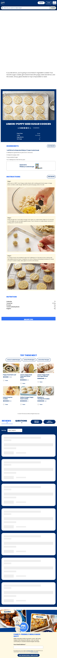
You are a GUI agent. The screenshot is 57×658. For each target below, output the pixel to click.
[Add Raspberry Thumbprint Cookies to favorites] (38, 404)
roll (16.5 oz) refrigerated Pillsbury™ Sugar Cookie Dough (23, 150)
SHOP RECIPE (51, 146)
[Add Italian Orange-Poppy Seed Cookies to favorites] (21, 404)
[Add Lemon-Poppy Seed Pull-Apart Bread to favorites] (38, 382)
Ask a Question (49, 421)
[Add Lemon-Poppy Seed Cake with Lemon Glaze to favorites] (21, 383)
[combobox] (25, 8)
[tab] (7, 422)
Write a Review (36, 421)
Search (53, 8)
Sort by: (3, 430)
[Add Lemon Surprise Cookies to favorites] (4, 404)
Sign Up (41, 2)
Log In (48, 2)
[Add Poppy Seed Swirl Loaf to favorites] (4, 380)
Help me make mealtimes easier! (28, 655)
